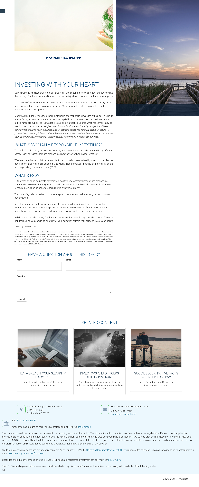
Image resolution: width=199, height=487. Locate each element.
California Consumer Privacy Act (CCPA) (106, 450)
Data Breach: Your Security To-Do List (43, 375)
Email (68, 260)
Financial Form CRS (27, 420)
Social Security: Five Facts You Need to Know (156, 375)
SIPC (118, 460)
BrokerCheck (84, 427)
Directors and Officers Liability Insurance (99, 375)
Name (19, 260)
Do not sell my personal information (26, 453)
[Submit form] (22, 299)
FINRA (111, 460)
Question (21, 276)
